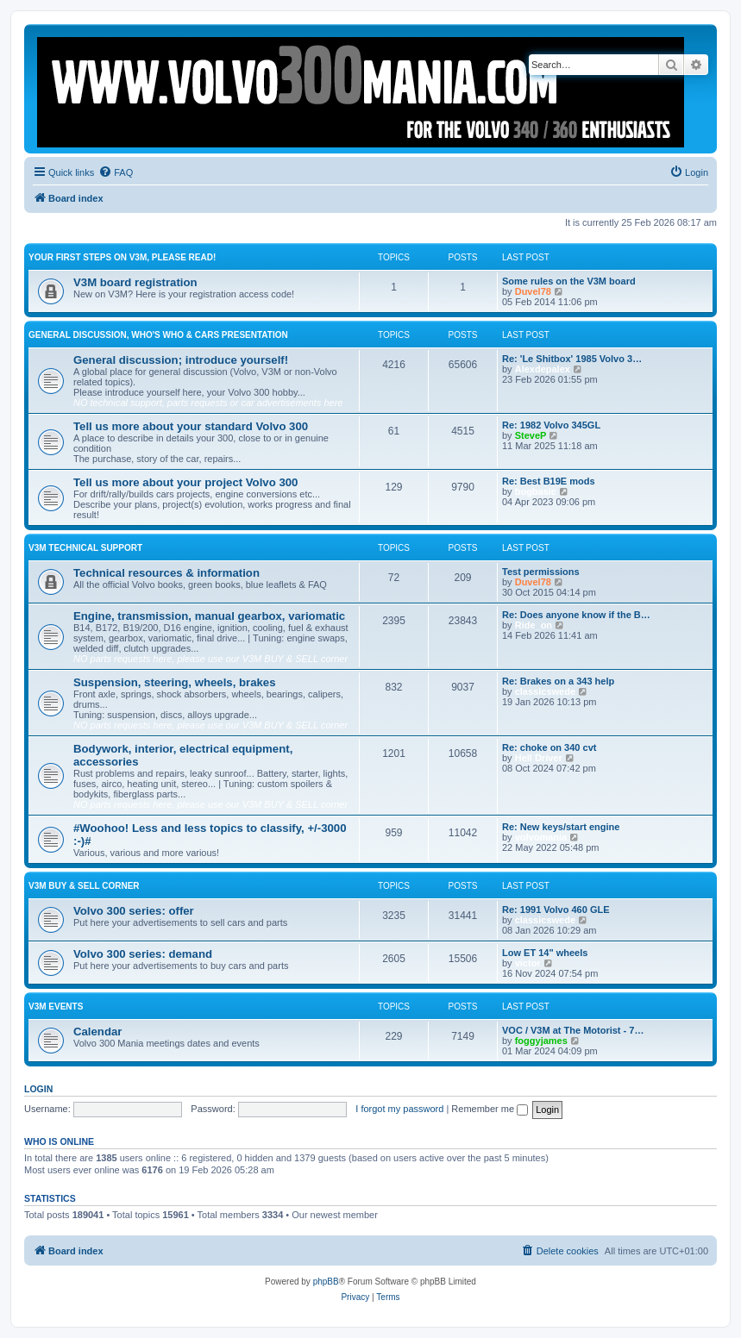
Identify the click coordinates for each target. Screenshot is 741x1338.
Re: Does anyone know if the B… (576, 615)
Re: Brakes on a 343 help (558, 681)
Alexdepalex (542, 369)
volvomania (541, 837)
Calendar (97, 1031)
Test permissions (541, 571)
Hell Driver (538, 758)
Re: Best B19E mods (548, 481)
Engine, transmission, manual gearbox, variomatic (209, 616)
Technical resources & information (166, 572)
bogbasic (535, 491)
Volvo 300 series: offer (133, 910)
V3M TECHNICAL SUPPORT (85, 548)
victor (528, 963)
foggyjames (541, 1040)
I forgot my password (399, 1109)
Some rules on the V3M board (569, 281)
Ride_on (533, 625)
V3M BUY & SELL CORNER (84, 886)
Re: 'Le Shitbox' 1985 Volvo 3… (572, 358)
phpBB (326, 1281)
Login (38, 1089)
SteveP (531, 435)
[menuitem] (115, 172)
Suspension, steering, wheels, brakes (174, 682)
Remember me (489, 1109)
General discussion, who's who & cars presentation (158, 335)
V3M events (55, 1006)
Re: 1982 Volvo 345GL (551, 425)
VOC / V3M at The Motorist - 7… (573, 1030)
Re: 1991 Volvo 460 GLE (556, 909)
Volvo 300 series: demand (142, 953)
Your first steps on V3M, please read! (122, 257)
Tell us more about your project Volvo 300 (185, 482)
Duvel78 (533, 291)
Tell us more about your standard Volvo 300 (190, 426)
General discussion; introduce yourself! (180, 359)
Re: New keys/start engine (560, 827)
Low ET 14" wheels (544, 952)
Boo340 (397, 1215)
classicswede (545, 691)
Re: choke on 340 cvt (549, 747)
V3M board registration (135, 282)
